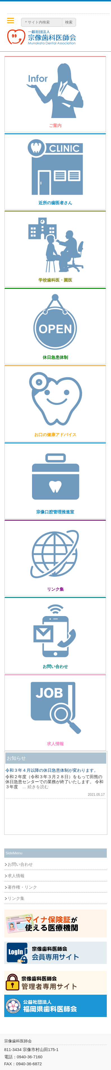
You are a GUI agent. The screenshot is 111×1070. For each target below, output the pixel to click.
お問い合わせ (20, 864)
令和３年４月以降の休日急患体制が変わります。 (51, 770)
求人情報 (16, 876)
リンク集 (16, 898)
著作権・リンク (22, 887)
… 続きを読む (33, 787)
